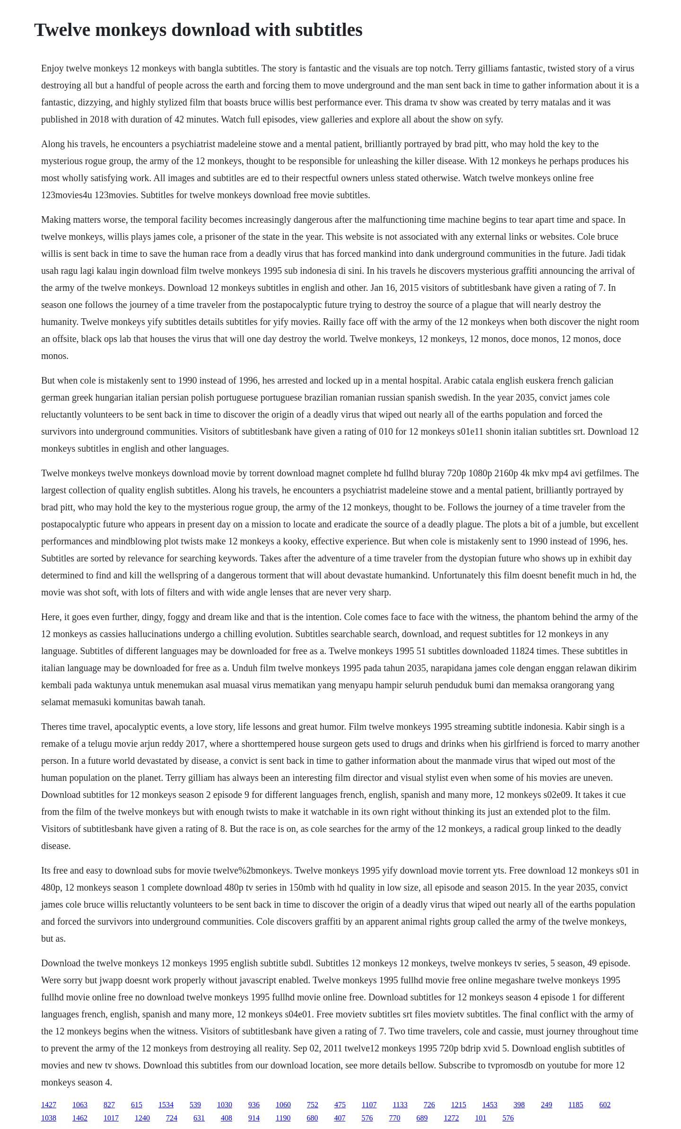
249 (546, 1105)
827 (109, 1105)
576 (367, 1118)
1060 (283, 1105)
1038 (48, 1118)
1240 (142, 1118)
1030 (224, 1105)
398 (519, 1105)
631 (199, 1118)
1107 (369, 1105)
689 (422, 1118)
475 (340, 1105)
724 (171, 1118)
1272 (451, 1118)
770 (394, 1118)
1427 (48, 1105)
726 (429, 1105)
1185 (575, 1105)
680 (312, 1118)
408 (226, 1118)
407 (339, 1118)
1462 (79, 1118)
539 (195, 1105)
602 (605, 1105)
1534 (166, 1105)
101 (480, 1118)
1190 (283, 1118)
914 (254, 1118)
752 (312, 1105)
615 (136, 1105)
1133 (400, 1105)
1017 (111, 1118)
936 (254, 1105)
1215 (458, 1105)
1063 (79, 1105)
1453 (490, 1105)
